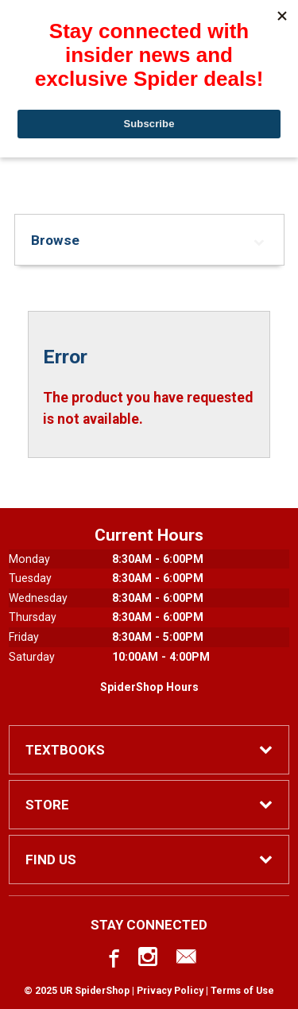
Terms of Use (242, 990)
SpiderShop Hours (149, 687)
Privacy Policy (170, 990)
